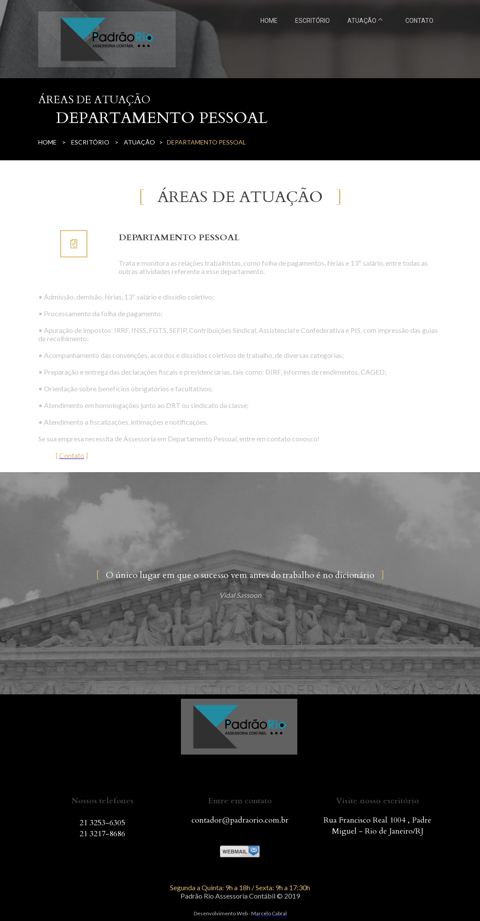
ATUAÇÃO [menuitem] (361, 20)
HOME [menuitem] (269, 20)
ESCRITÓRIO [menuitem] (312, 20)
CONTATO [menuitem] (419, 20)
